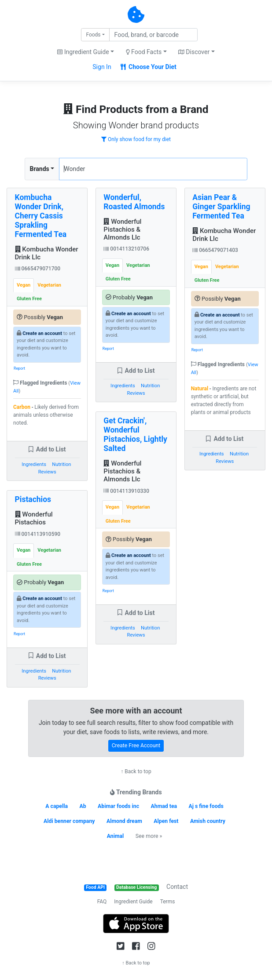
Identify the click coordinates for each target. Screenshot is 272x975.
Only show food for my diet (136, 139)
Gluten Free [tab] (29, 299)
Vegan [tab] (23, 285)
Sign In (101, 66)
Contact (177, 886)
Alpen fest (166, 821)
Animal (115, 836)
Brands (39, 168)
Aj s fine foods (206, 806)
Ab (82, 806)
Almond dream (124, 821)
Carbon (21, 407)
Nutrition (61, 464)
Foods (93, 35)
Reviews (47, 472)
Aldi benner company (69, 821)
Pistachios (33, 499)
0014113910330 (126, 491)
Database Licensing (136, 887)
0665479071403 (215, 250)
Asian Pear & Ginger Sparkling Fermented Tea (221, 206)
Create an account (42, 333)
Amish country (207, 821)
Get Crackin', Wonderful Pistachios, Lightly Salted (135, 434)
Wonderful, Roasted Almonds (134, 202)
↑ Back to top (136, 771)
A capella (56, 806)
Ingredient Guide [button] (83, 51)
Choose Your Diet (148, 66)
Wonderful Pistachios (34, 518)
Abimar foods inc (118, 806)
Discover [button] (194, 51)
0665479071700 (38, 269)
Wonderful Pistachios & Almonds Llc (122, 229)
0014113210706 (126, 249)
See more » (149, 836)
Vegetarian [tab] (49, 285)
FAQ (102, 902)
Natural (199, 389)
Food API (95, 887)
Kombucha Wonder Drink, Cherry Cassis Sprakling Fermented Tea (41, 216)
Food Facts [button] (144, 51)
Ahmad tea (164, 806)
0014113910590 (38, 534)
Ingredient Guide (133, 902)
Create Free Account (136, 745)
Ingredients (34, 464)
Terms (167, 902)
